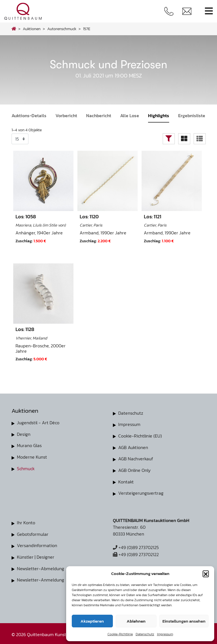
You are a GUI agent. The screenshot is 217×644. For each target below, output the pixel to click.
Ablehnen (136, 621)
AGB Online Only (134, 469)
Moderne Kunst (32, 456)
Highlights (158, 115)
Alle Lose (129, 115)
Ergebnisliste (191, 115)
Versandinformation (37, 543)
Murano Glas (29, 445)
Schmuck (26, 467)
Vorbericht (66, 115)
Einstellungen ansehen (183, 621)
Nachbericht (98, 115)
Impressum (165, 634)
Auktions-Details (29, 115)
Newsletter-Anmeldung (40, 577)
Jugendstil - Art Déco (38, 422)
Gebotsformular (32, 532)
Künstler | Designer (35, 555)
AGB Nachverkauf (135, 458)
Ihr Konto (26, 521)
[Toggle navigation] (209, 11)
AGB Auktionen (133, 446)
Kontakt (126, 480)
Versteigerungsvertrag (141, 491)
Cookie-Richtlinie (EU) (140, 435)
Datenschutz (145, 634)
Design (23, 433)
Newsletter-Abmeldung (40, 566)
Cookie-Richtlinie (120, 634)
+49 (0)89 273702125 (136, 546)
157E (86, 29)
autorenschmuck (61, 29)
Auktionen (32, 29)
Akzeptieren (92, 621)
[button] (206, 573)
